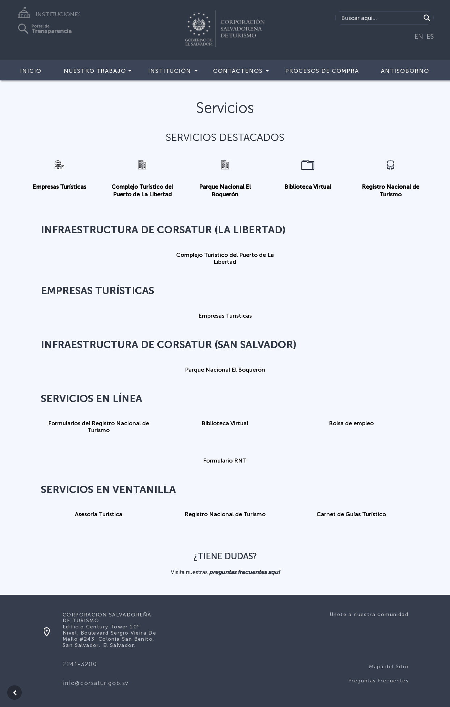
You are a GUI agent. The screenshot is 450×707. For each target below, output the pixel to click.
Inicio (30, 70)
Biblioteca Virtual (307, 186)
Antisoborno (405, 70)
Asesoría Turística (98, 514)
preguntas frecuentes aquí (244, 572)
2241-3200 (80, 664)
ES (430, 37)
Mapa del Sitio (388, 667)
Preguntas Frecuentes (378, 681)
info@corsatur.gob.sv (96, 682)
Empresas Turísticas (59, 186)
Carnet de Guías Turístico (351, 514)
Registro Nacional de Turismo (225, 514)
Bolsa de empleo (351, 423)
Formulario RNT (225, 460)
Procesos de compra (322, 70)
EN (419, 37)
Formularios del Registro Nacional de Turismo (98, 427)
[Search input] (380, 18)
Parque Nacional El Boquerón (225, 369)
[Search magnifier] (427, 18)
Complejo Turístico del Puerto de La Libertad (225, 258)
